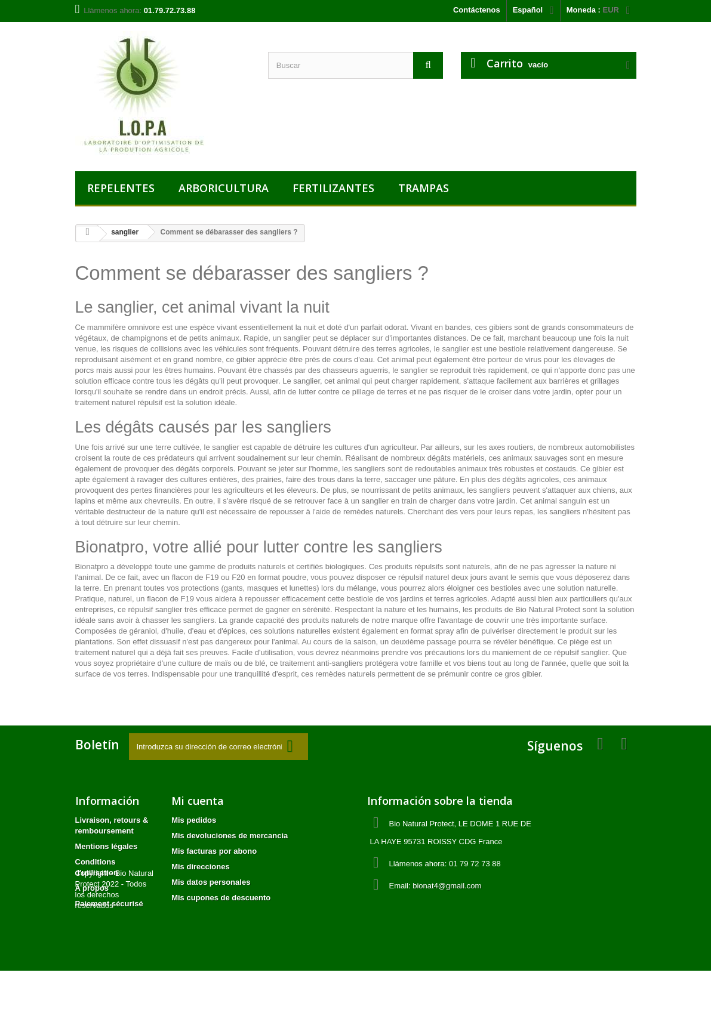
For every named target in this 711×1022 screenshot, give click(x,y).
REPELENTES (121, 188)
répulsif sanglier (155, 609)
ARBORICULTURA (223, 188)
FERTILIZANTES (333, 188)
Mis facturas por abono (214, 851)
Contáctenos (476, 9)
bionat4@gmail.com (447, 885)
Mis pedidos (193, 820)
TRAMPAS (423, 188)
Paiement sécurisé (109, 903)
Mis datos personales (210, 882)
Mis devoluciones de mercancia (229, 835)
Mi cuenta (197, 800)
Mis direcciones (200, 866)
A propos (92, 888)
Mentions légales (106, 846)
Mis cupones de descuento (220, 897)
